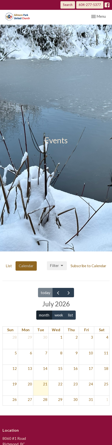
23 (75, 384)
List (9, 266)
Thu (71, 330)
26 (14, 399)
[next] (68, 292)
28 (14, 337)
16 (75, 368)
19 (14, 384)
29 (30, 337)
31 (91, 399)
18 (106, 368)
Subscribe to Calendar (88, 266)
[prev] (58, 292)
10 (91, 353)
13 (30, 368)
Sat (102, 330)
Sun (10, 330)
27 (30, 399)
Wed (56, 330)
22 (60, 384)
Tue (40, 330)
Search (68, 5)
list (70, 315)
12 (14, 368)
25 (106, 384)
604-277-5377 (90, 5)
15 (60, 368)
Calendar (26, 266)
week (59, 315)
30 (45, 337)
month (44, 315)
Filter (57, 265)
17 (91, 368)
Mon (26, 330)
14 (45, 368)
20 (30, 384)
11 (106, 353)
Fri (86, 330)
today (45, 292)
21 (45, 384)
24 (91, 384)
